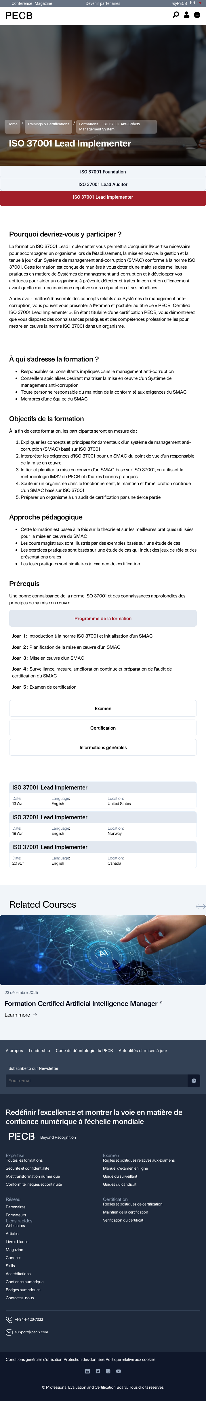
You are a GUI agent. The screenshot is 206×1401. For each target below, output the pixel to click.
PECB (179, 3)
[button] (197, 15)
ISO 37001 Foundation (103, 172)
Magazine (43, 3)
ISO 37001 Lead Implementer (103, 197)
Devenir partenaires (103, 3)
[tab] (103, 618)
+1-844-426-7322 (29, 1319)
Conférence (22, 3)
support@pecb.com (31, 1331)
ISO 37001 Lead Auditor (103, 184)
